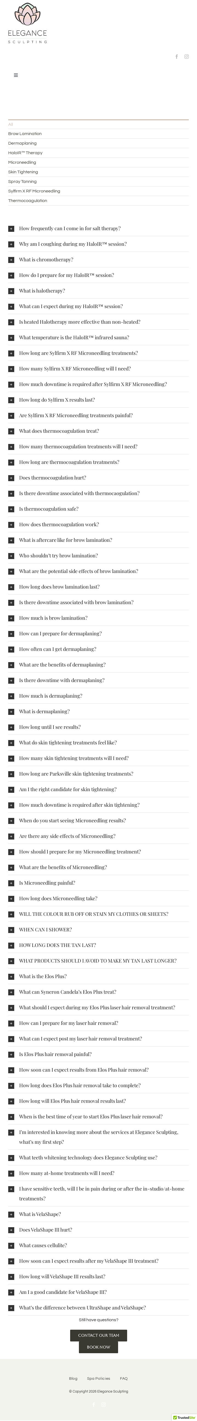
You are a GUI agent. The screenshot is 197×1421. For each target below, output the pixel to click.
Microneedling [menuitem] (22, 162)
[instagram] (186, 56)
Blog (73, 1379)
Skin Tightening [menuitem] (23, 172)
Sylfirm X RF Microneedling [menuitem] (34, 191)
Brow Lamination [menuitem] (25, 133)
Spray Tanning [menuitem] (22, 181)
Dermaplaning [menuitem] (22, 143)
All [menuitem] (10, 124)
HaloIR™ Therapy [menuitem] (25, 153)
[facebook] (177, 56)
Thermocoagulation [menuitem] (27, 200)
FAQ (124, 1379)
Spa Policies (98, 1379)
